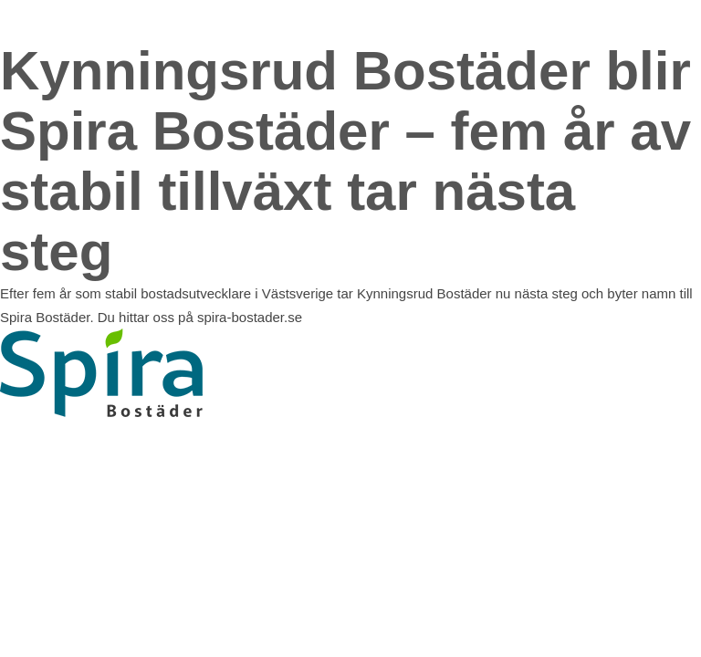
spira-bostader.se (249, 317)
